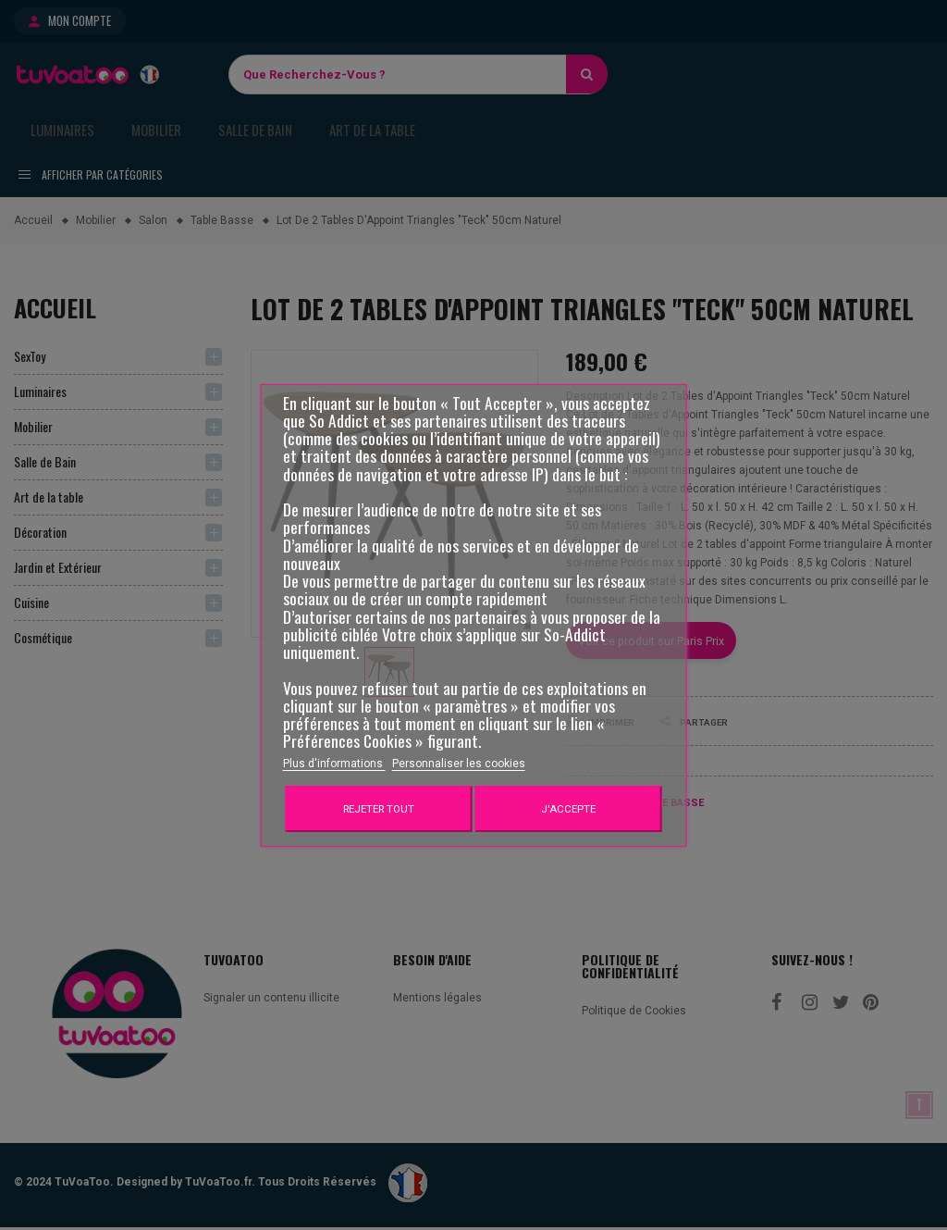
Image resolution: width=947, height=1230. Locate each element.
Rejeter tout (378, 808)
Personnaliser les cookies (458, 763)
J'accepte (568, 808)
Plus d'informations (334, 763)
